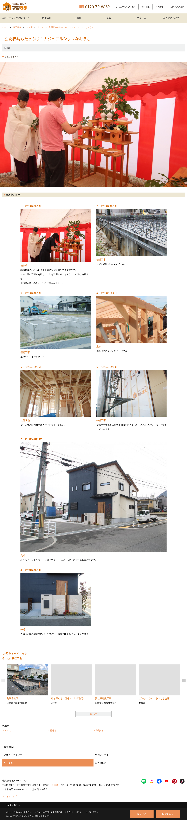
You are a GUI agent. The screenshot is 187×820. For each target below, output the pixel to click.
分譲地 (77, 18)
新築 (109, 18)
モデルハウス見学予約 (125, 6)
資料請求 (145, 6)
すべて (7, 730)
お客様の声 (101, 762)
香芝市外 (100, 730)
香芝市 (53, 730)
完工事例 (8, 762)
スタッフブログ (177, 6)
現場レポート (102, 754)
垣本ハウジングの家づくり (16, 18)
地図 (56, 785)
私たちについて (171, 18)
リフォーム (140, 18)
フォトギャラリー (13, 754)
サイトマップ (10, 796)
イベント (160, 6)
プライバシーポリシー (73, 812)
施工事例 (46, 18)
